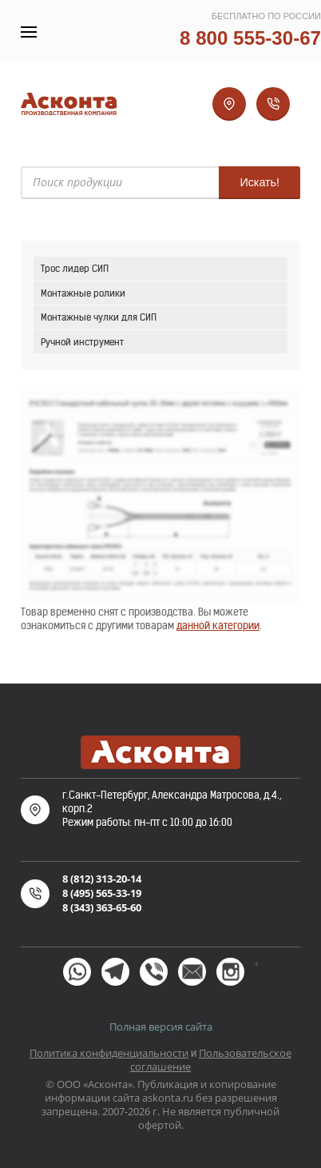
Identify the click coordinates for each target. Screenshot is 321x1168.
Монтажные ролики (83, 293)
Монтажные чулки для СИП (99, 317)
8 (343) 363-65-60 (101, 907)
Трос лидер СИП (75, 268)
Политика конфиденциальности (109, 1053)
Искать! (259, 182)
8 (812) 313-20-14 (101, 878)
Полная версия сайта (160, 1026)
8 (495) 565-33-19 (101, 893)
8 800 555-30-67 (250, 38)
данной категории (218, 625)
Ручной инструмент (82, 342)
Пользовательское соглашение (210, 1060)
